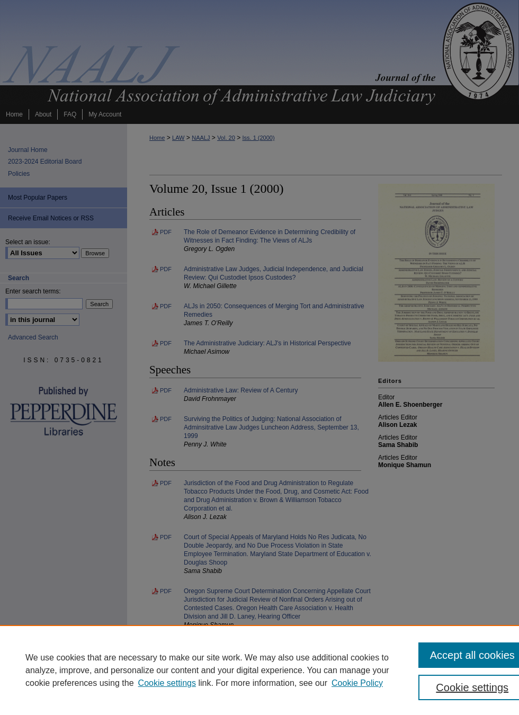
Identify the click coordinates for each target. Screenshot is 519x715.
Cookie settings (167, 682)
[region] (259, 670)
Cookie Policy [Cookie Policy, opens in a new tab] (357, 682)
